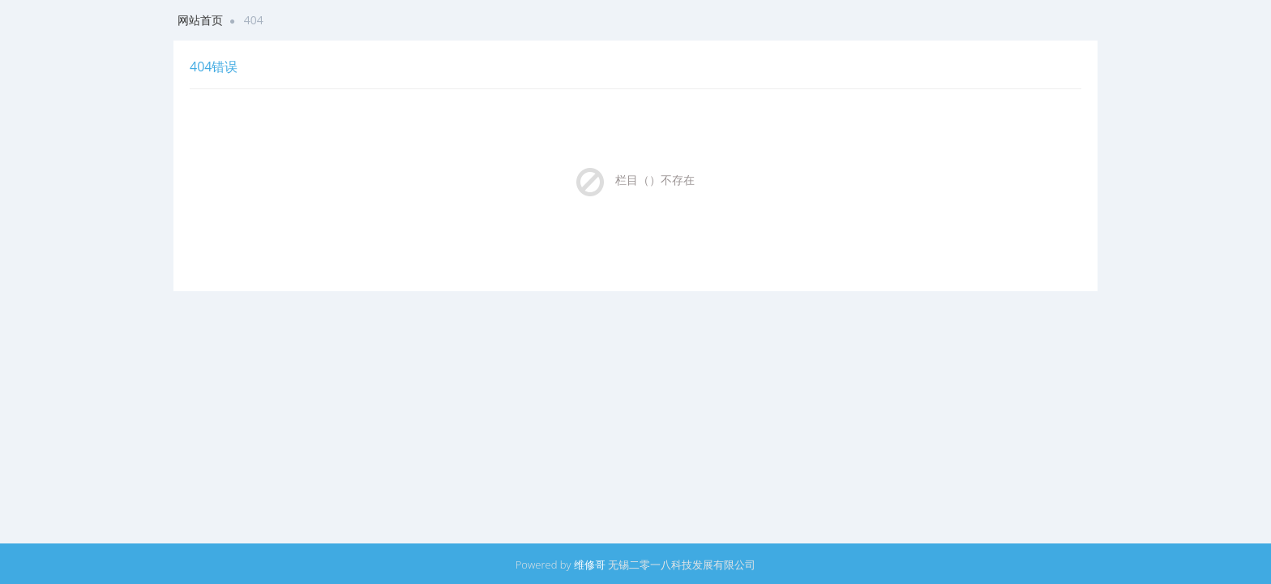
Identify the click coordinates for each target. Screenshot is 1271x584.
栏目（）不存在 (655, 179)
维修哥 (590, 564)
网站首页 (200, 20)
